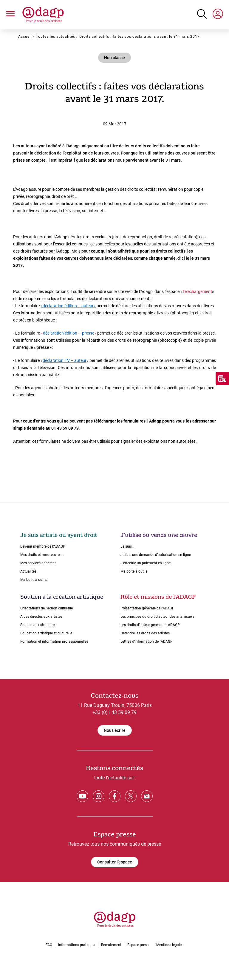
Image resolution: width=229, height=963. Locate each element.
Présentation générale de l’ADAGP (147, 608)
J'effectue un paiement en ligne (145, 563)
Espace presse (138, 945)
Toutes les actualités (55, 36)
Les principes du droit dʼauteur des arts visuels (157, 616)
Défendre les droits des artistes (145, 633)
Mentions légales (169, 945)
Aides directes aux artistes (41, 616)
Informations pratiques (76, 945)
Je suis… (127, 546)
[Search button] (202, 14)
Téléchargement (197, 291)
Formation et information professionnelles (54, 641)
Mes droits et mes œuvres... (42, 555)
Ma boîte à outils (133, 571)
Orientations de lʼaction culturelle (46, 608)
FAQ (49, 945)
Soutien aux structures (38, 625)
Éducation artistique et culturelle (46, 633)
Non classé (114, 57)
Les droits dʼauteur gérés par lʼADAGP (150, 625)
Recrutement (111, 945)
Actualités (28, 571)
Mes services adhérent (38, 563)
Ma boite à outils (33, 580)
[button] (10, 14)
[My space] (218, 15)
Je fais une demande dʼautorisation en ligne (155, 555)
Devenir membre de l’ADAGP (42, 546)
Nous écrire (115, 730)
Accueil (25, 36)
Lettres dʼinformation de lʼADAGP (146, 641)
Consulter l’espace (114, 862)
